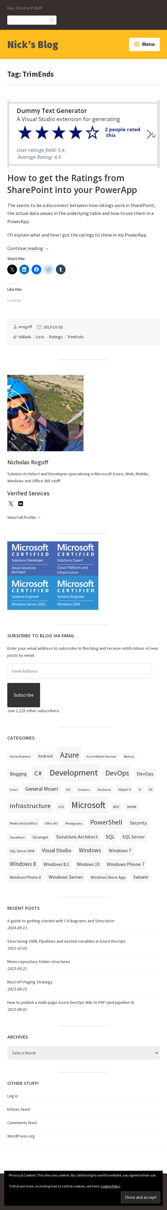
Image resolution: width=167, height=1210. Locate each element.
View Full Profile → (24, 517)
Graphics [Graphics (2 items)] (84, 790)
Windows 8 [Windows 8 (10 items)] (23, 863)
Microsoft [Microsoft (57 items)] (88, 805)
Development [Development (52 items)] (73, 772)
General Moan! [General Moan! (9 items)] (41, 788)
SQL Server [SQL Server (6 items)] (133, 837)
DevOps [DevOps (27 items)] (117, 773)
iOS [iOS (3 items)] (61, 806)
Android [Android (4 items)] (45, 756)
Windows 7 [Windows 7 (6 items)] (120, 850)
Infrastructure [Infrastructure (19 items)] (30, 805)
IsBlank (25, 336)
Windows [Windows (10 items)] (90, 850)
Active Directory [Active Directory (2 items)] (20, 756)
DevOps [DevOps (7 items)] (145, 773)
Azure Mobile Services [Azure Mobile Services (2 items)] (101, 756)
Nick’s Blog (32, 44)
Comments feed (22, 1122)
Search (51, 19)
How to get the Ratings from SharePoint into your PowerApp (72, 183)
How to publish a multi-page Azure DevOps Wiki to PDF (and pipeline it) (70, 1002)
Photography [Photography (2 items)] (74, 823)
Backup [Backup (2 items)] (129, 756)
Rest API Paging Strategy (30, 982)
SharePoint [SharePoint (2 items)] (17, 837)
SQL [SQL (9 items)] (110, 836)
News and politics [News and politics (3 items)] (23, 823)
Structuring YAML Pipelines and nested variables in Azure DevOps (66, 941)
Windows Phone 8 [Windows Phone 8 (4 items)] (25, 877)
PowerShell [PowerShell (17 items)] (106, 822)
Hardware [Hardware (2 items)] (104, 790)
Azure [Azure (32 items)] (69, 755)
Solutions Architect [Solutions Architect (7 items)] (77, 836)
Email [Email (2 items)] (14, 790)
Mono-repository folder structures (38, 961)
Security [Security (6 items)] (138, 823)
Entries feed (18, 1109)
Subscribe (24, 695)
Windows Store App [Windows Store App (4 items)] (108, 877)
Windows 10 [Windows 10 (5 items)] (88, 864)
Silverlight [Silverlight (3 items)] (40, 837)
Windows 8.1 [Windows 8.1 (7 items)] (56, 864)
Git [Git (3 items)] (68, 789)
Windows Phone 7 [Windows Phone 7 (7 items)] (125, 864)
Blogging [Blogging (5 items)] (18, 774)
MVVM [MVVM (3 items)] (131, 806)
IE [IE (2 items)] (139, 790)
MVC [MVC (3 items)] (116, 806)
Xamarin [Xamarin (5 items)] (140, 877)
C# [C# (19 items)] (38, 773)
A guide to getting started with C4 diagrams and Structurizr (60, 920)
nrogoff (25, 326)
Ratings (56, 336)
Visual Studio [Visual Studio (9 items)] (56, 850)
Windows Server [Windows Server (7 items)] (66, 877)
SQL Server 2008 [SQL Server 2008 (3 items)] (22, 851)
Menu (148, 44)
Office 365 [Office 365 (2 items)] (51, 823)
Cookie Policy (111, 1186)
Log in (12, 1096)
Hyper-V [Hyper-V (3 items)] (124, 789)
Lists (40, 336)
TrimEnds (75, 336)
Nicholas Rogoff (27, 462)
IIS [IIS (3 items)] (150, 789)
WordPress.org (21, 1136)
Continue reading (28, 248)
